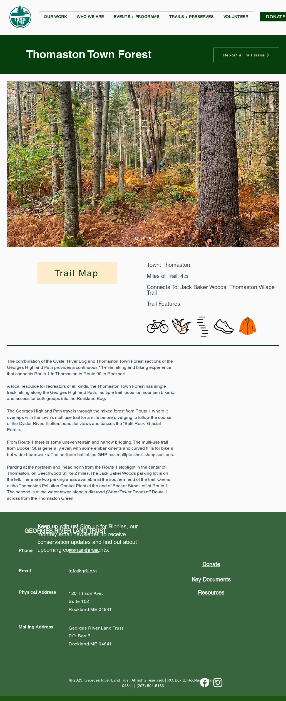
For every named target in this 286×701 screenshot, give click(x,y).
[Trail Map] (77, 273)
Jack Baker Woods (203, 287)
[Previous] (14, 164)
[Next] (271, 164)
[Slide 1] (136, 238)
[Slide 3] (150, 238)
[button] (55, 16)
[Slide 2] (144, 238)
